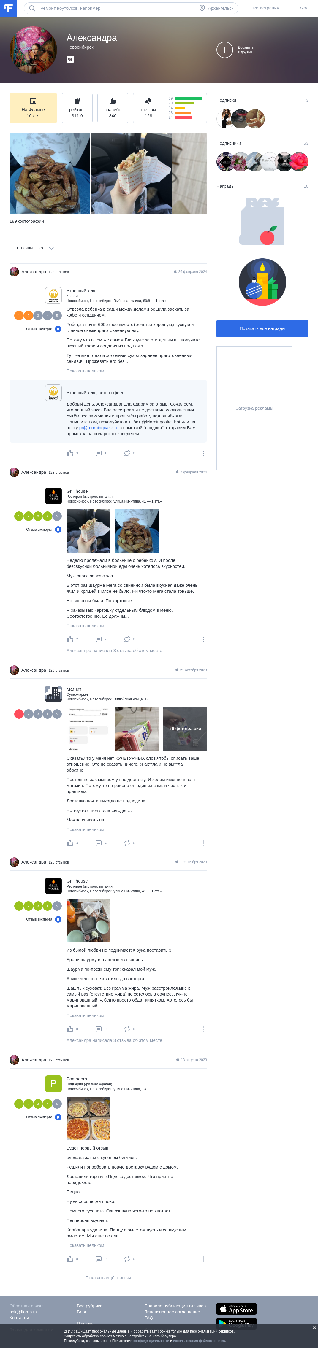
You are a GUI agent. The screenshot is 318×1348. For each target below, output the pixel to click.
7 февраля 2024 (191, 472)
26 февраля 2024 (190, 271)
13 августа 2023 (191, 1060)
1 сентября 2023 (191, 862)
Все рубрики (89, 1305)
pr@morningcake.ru (98, 427)
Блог (81, 1311)
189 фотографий (27, 221)
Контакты (19, 1317)
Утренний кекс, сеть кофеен (95, 392)
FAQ (148, 1317)
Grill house (77, 491)
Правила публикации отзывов (175, 1305)
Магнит (74, 689)
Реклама (86, 1323)
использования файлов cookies (199, 1341)
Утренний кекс (81, 290)
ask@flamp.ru (23, 1311)
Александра (33, 271)
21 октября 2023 (191, 670)
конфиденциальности (151, 1341)
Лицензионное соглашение (172, 1311)
